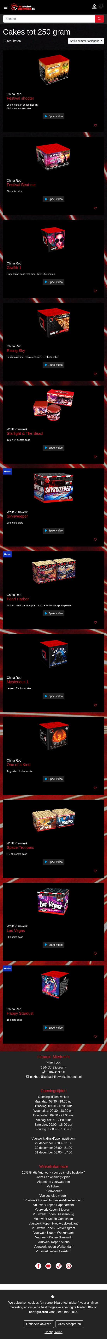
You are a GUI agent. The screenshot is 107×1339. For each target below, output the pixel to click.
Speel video (53, 116)
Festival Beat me (21, 185)
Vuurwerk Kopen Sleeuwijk (53, 1237)
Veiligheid (53, 1186)
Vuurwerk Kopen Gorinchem (53, 1218)
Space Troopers (20, 847)
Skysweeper (17, 516)
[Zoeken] (49, 19)
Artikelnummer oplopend (85, 40)
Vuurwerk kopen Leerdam (53, 1251)
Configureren (53, 1332)
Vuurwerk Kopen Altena (53, 1242)
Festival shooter (20, 98)
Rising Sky (16, 350)
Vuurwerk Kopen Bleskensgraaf (53, 1228)
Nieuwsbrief (53, 1191)
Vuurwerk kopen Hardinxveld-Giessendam (53, 1200)
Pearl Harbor (18, 599)
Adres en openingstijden (53, 1177)
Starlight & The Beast (25, 433)
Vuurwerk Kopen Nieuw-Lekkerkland (53, 1223)
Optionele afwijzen (38, 1324)
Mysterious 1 (18, 682)
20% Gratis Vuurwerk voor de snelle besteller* (53, 1172)
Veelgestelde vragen (53, 1195)
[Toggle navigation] (5, 7)
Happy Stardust (20, 1013)
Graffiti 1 (14, 267)
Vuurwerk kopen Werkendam (53, 1246)
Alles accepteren (69, 1324)
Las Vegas (16, 930)
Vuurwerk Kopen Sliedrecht (53, 1209)
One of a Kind (18, 765)
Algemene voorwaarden (53, 1181)
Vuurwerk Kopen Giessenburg (53, 1214)
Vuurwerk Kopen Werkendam (53, 1232)
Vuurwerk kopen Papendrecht (53, 1205)
